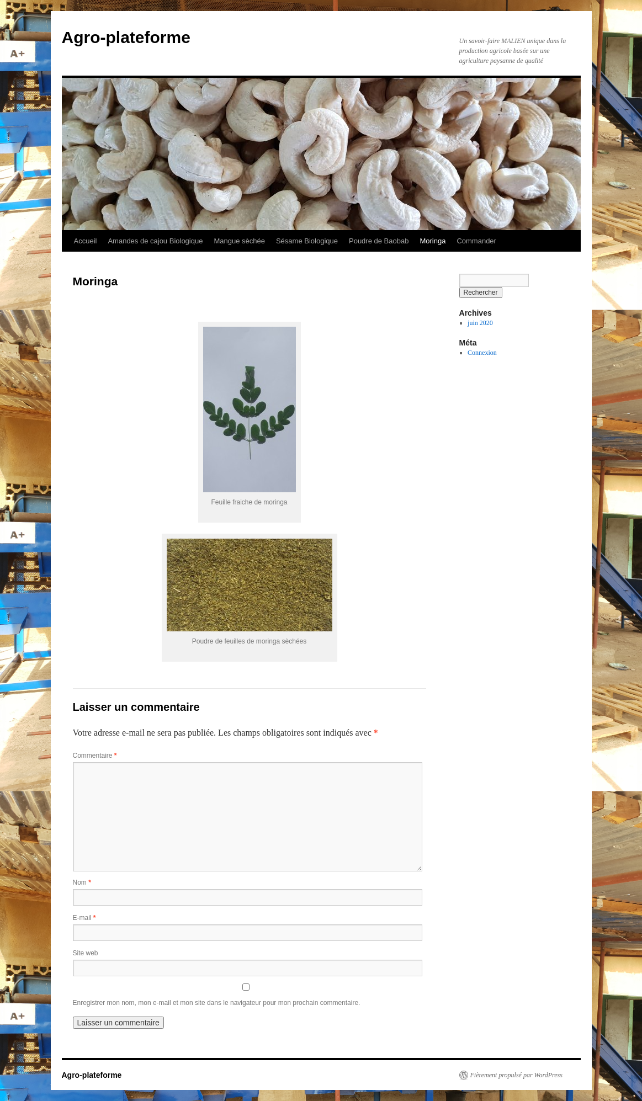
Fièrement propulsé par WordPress (516, 1075)
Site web (85, 953)
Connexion (482, 353)
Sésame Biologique (307, 241)
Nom (82, 882)
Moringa (432, 241)
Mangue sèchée (239, 241)
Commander (476, 241)
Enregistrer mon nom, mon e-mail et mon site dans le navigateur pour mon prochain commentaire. (216, 1003)
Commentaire (95, 755)
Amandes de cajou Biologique (155, 241)
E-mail (84, 918)
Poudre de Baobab (378, 241)
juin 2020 (480, 323)
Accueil (85, 241)
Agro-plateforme (126, 37)
